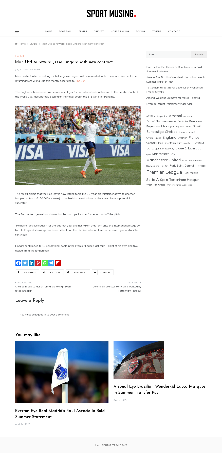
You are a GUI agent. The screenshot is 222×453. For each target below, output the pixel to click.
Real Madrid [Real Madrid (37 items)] (190, 172)
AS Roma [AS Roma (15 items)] (188, 116)
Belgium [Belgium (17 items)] (170, 126)
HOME (48, 31)
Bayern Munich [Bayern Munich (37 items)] (155, 126)
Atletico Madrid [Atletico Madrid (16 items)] (168, 121)
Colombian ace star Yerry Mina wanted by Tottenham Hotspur (117, 288)
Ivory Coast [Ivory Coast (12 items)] (187, 143)
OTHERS (157, 31)
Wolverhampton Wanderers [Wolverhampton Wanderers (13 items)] (179, 185)
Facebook (26, 272)
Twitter (51, 272)
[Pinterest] (38, 263)
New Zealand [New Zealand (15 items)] (152, 166)
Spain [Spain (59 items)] (164, 180)
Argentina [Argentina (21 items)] (162, 116)
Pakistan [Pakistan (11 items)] (164, 166)
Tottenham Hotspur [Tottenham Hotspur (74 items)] (184, 179)
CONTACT (174, 31)
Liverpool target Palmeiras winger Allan (169, 103)
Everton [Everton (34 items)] (182, 137)
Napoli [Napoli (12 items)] (184, 161)
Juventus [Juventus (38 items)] (199, 142)
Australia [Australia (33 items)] (182, 121)
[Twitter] (25, 263)
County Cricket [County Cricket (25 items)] (187, 131)
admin (37, 69)
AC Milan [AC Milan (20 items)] (151, 116)
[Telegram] (51, 263)
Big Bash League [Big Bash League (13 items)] (183, 126)
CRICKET (99, 31)
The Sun (80, 80)
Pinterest (76, 272)
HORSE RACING (120, 31)
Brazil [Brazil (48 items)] (196, 126)
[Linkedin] (31, 263)
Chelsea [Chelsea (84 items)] (171, 131)
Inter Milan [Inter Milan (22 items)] (170, 142)
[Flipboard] (58, 263)
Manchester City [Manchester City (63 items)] (163, 154)
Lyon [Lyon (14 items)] (148, 154)
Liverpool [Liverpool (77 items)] (195, 148)
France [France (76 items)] (194, 137)
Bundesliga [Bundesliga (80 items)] (155, 131)
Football (19, 55)
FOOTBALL (65, 31)
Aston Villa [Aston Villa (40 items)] (153, 121)
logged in (40, 314)
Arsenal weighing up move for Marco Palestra (173, 97)
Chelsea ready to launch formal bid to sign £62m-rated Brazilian (43, 288)
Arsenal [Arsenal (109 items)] (175, 116)
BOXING (140, 31)
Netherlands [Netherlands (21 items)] (195, 160)
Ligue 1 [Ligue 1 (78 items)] (181, 148)
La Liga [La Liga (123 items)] (152, 148)
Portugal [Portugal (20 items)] (201, 165)
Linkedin (101, 272)
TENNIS (83, 31)
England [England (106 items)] (169, 137)
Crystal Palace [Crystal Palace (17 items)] (153, 138)
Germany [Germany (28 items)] (151, 142)
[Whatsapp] (45, 263)
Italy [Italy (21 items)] (179, 142)
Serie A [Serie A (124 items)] (152, 179)
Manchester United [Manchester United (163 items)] (163, 159)
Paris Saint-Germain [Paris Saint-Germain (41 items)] (182, 165)
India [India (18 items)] (160, 143)
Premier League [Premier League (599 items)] (164, 172)
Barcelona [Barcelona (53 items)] (196, 121)
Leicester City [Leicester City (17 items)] (167, 148)
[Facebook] (18, 263)
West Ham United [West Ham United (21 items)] (155, 184)
